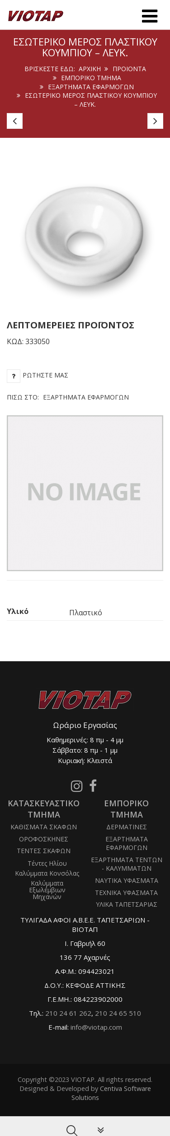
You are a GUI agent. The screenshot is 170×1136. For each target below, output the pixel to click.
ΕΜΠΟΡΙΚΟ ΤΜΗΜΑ (91, 77)
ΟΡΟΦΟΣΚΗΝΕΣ (43, 839)
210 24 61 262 (68, 1013)
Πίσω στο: (68, 397)
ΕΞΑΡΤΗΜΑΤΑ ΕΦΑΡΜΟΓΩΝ (91, 86)
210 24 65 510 (118, 1013)
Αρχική (90, 68)
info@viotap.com (96, 1026)
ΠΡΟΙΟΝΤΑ (129, 68)
